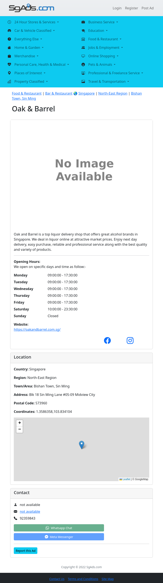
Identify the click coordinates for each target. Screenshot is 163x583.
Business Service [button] (101, 22)
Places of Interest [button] (28, 73)
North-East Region (112, 93)
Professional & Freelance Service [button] (114, 73)
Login (117, 8)
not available (30, 511)
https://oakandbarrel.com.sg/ (37, 329)
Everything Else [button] (26, 39)
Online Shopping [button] (102, 56)
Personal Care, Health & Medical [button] (40, 64)
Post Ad (148, 8)
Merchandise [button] (25, 56)
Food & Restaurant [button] (103, 39)
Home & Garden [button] (27, 47)
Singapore (86, 93)
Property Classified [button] (29, 81)
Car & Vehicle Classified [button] (33, 30)
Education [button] (96, 30)
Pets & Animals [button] (100, 64)
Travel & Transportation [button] (107, 81)
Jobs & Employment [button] (104, 47)
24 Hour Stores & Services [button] (35, 22)
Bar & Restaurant (58, 93)
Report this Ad (25, 551)
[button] (81, 445)
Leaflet (124, 479)
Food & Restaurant (27, 93)
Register (131, 8)
